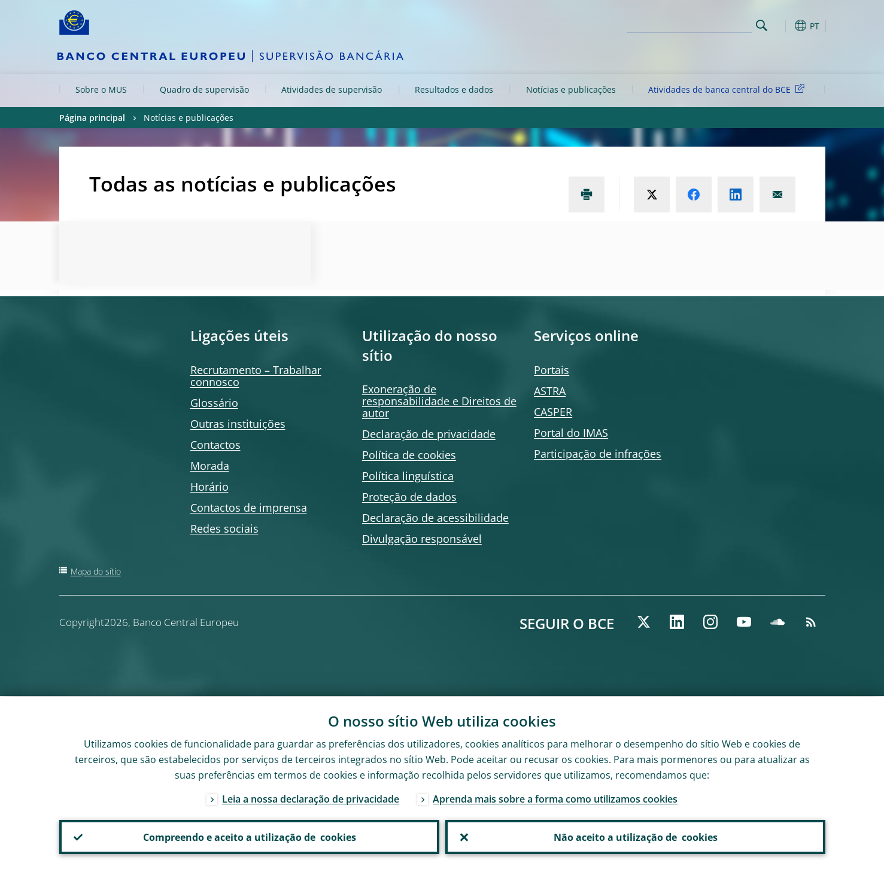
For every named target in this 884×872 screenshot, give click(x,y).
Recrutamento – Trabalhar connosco (255, 376)
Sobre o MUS (101, 89)
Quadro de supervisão (204, 89)
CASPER (553, 412)
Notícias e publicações (571, 89)
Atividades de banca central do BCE (728, 89)
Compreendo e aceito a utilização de (249, 836)
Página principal (92, 117)
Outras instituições (237, 424)
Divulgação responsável (422, 538)
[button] (783, 26)
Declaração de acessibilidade (435, 518)
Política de (409, 455)
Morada (209, 465)
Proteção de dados (409, 497)
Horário (209, 486)
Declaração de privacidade (429, 434)
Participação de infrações (597, 453)
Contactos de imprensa (248, 507)
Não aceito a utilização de (635, 836)
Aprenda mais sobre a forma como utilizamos (555, 798)
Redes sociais (224, 528)
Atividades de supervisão (331, 89)
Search (761, 25)
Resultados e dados (454, 89)
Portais (551, 370)
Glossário (214, 403)
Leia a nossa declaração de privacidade (310, 798)
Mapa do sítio (96, 571)
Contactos (215, 444)
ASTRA (550, 391)
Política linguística (408, 476)
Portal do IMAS (571, 433)
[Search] (692, 24)
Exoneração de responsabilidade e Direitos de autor (439, 401)
